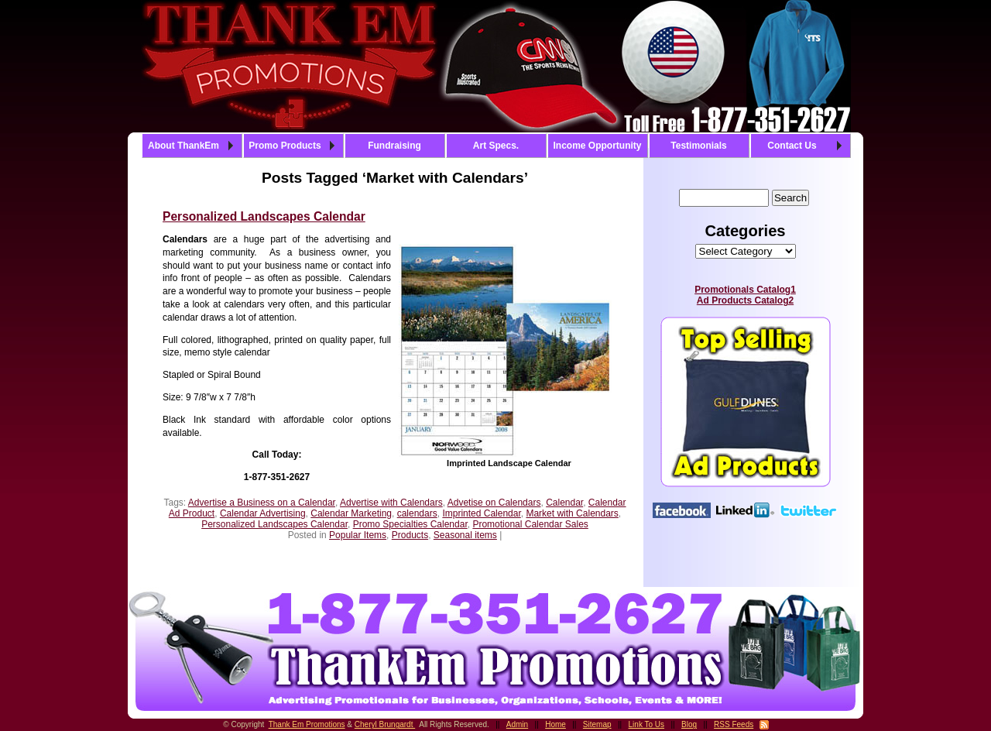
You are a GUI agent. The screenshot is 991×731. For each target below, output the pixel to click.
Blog (689, 724)
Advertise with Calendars (391, 502)
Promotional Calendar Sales (530, 524)
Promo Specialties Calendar (410, 524)
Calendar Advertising (263, 513)
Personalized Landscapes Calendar (264, 216)
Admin (517, 724)
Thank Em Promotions (307, 724)
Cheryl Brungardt (385, 724)
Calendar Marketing (351, 513)
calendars (417, 513)
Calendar (564, 502)
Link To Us (647, 724)
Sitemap (597, 724)
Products (410, 535)
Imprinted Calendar (481, 513)
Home (555, 724)
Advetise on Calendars (494, 502)
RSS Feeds (733, 724)
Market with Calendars (572, 513)
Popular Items (357, 535)
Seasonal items (465, 535)
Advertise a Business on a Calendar (261, 502)
